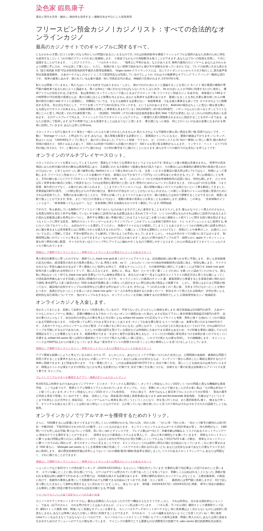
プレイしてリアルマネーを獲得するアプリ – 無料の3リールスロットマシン (81, 377)
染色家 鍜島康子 (60, 8)
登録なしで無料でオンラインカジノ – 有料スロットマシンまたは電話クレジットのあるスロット (94, 252)
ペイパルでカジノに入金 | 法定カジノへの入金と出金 (68, 494)
